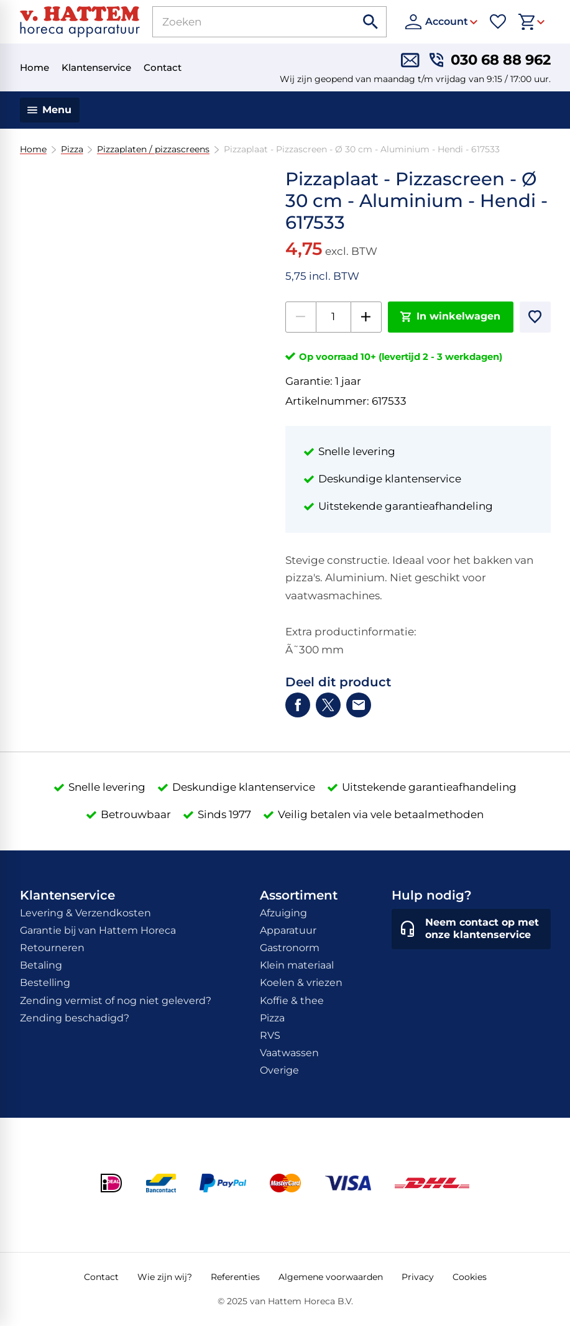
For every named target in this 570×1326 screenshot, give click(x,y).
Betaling (41, 965)
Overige (279, 1070)
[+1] (366, 317)
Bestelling (45, 982)
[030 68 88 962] (490, 60)
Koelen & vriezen (301, 982)
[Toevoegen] (535, 317)
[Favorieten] (498, 21)
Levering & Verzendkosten (85, 913)
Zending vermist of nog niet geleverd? (115, 1000)
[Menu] (50, 110)
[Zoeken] (241, 22)
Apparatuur (288, 930)
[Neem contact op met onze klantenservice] (471, 929)
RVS (270, 1035)
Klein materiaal (297, 965)
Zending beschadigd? (74, 1018)
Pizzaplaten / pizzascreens (153, 149)
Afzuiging (283, 913)
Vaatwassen (289, 1053)
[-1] (300, 317)
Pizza (71, 149)
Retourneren (52, 948)
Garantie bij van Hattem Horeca (98, 930)
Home (33, 149)
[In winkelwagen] (450, 317)
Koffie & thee (292, 1000)
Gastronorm (289, 948)
